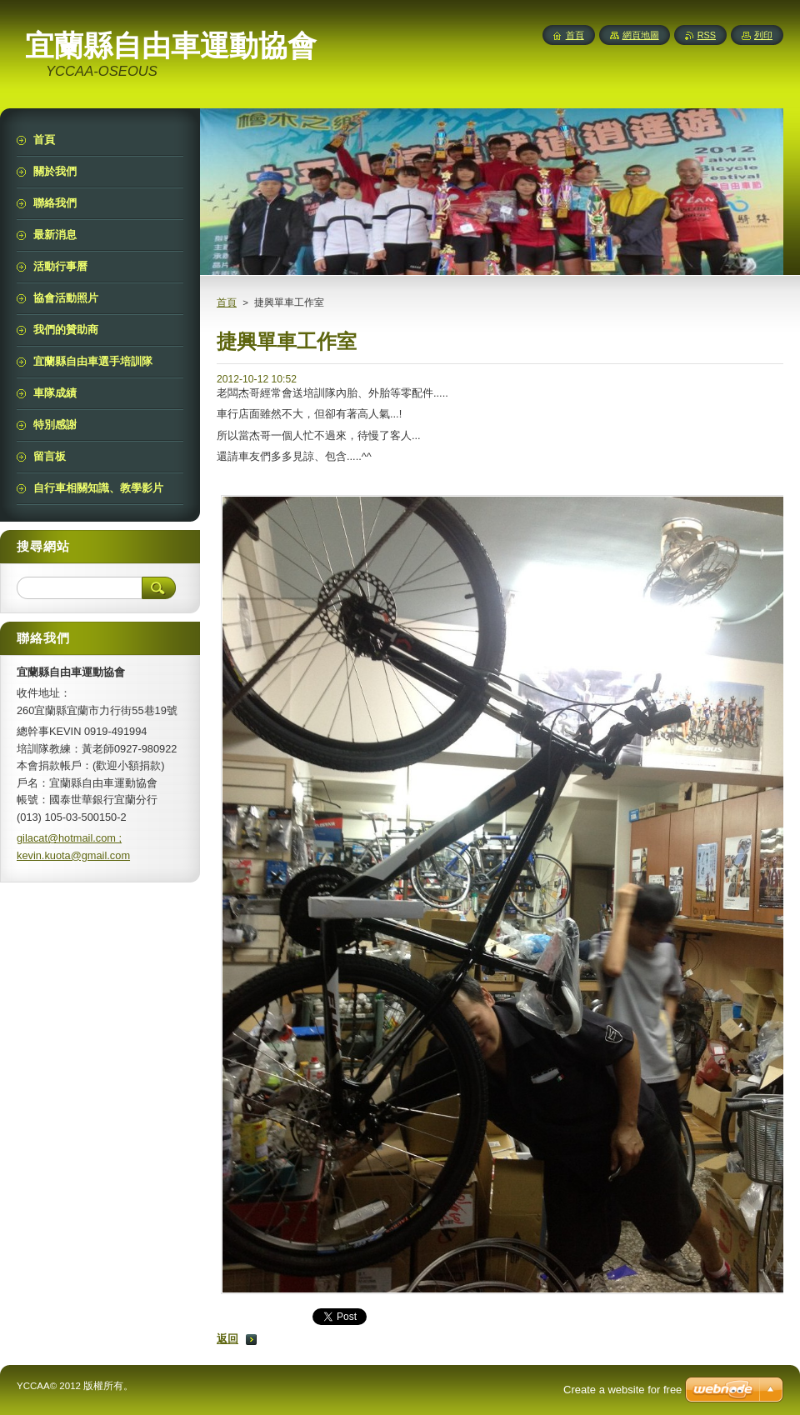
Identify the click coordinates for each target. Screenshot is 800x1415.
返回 (227, 1338)
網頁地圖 (640, 35)
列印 (763, 35)
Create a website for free (622, 1389)
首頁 (227, 303)
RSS (707, 35)
